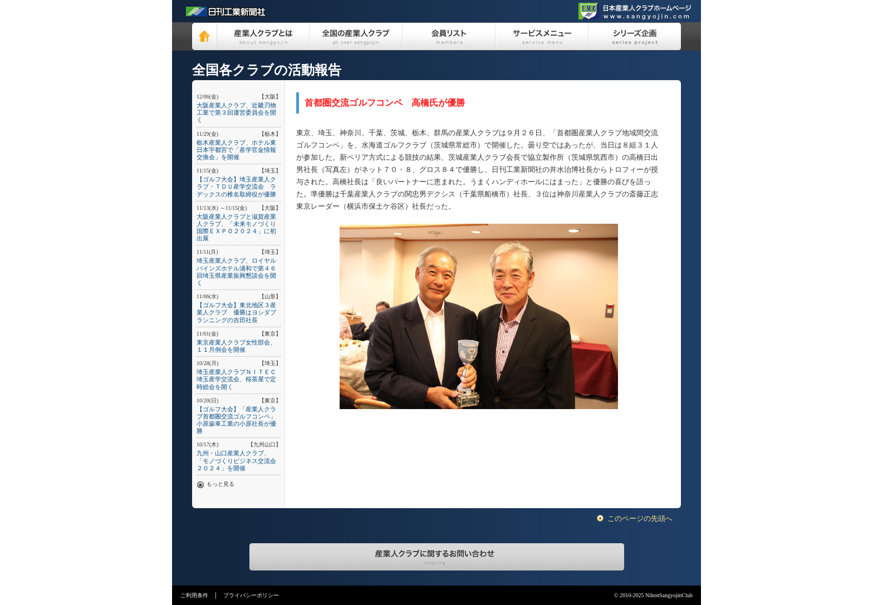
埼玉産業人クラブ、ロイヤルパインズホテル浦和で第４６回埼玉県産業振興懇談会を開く (236, 271)
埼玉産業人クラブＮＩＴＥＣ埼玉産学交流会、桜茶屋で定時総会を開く (236, 379)
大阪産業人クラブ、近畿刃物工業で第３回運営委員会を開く (236, 112)
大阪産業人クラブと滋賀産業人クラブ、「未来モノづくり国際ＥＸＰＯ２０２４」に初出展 (236, 227)
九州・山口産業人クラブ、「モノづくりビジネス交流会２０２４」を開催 (236, 460)
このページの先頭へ (640, 518)
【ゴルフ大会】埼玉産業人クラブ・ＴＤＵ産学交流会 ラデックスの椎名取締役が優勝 (236, 186)
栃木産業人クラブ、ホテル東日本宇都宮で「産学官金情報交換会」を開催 (236, 149)
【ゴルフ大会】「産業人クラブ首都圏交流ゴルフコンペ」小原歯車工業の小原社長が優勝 (236, 420)
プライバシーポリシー (251, 595)
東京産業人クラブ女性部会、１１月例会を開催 (236, 346)
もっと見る (220, 484)
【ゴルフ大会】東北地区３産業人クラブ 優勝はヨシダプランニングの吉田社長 (236, 312)
